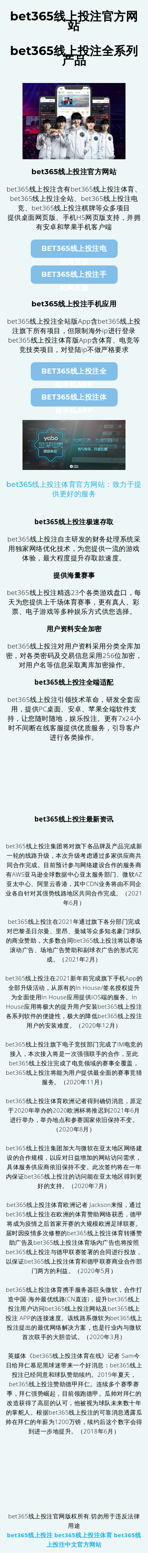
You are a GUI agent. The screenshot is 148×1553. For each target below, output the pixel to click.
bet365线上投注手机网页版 (74, 277)
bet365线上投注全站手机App (74, 373)
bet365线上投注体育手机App (74, 399)
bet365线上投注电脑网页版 (74, 251)
